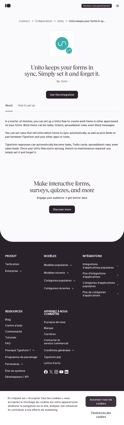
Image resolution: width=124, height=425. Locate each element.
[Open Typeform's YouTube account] (61, 372)
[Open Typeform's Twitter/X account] (51, 372)
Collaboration (43, 21)
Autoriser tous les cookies (101, 401)
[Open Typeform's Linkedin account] (66, 372)
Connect (24, 21)
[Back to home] (8, 6)
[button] (13, 271)
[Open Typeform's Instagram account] (56, 372)
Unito (60, 21)
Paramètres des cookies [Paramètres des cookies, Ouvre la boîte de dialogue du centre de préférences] (101, 414)
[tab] (9, 107)
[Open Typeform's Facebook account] (46, 372)
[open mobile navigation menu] (117, 6)
